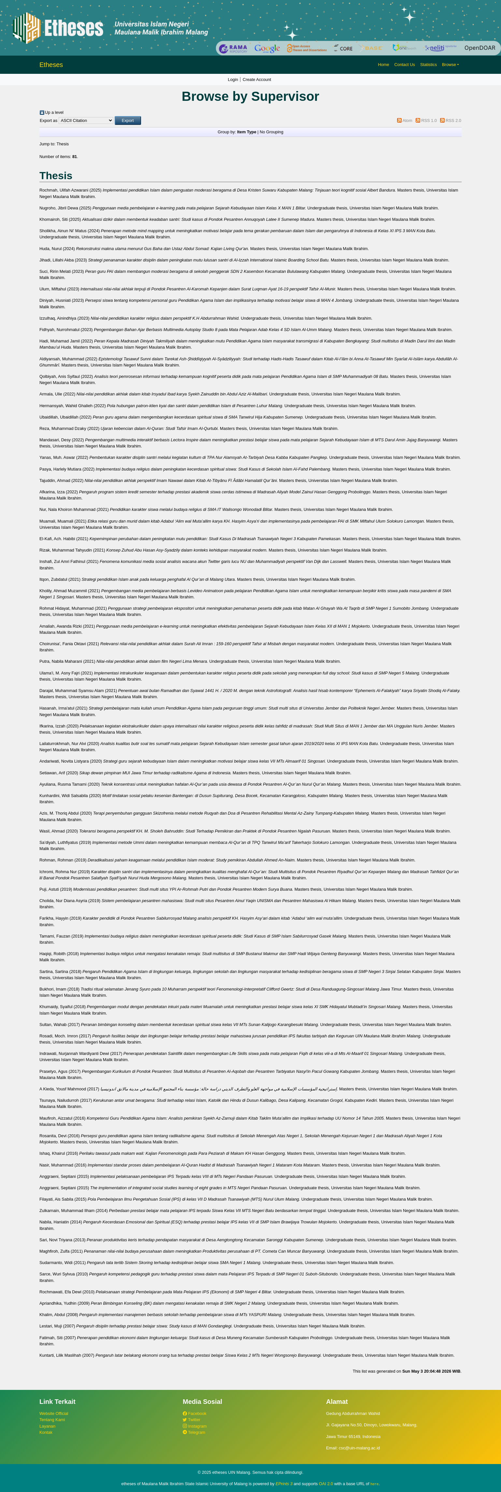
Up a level (54, 112)
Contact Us (404, 64)
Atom (407, 120)
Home (383, 64)
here (374, 1484)
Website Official (53, 1413)
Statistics (428, 64)
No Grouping (271, 131)
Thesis (62, 143)
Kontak (45, 1432)
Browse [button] (449, 64)
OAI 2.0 (326, 1483)
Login (233, 79)
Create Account (257, 79)
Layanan (47, 1426)
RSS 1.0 (429, 120)
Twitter (191, 1419)
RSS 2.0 (453, 120)
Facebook (195, 1413)
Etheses (51, 64)
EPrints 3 (284, 1483)
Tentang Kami (52, 1419)
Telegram (194, 1432)
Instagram (195, 1426)
